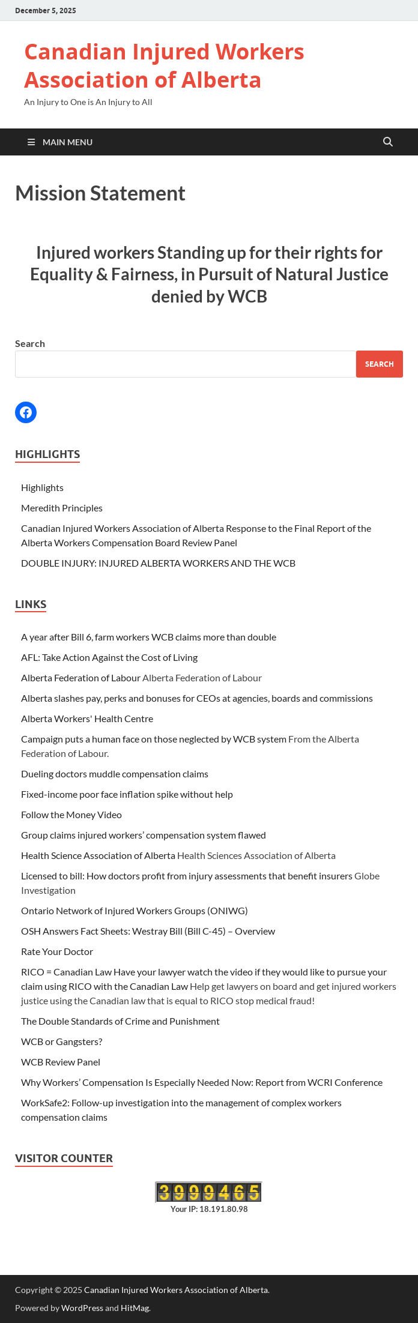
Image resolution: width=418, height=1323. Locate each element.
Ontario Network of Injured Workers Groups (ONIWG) (134, 910)
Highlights (42, 487)
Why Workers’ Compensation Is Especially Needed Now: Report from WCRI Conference (202, 1082)
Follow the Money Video (71, 814)
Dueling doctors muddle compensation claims (114, 773)
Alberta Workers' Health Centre (87, 718)
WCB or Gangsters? (61, 1041)
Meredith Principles (62, 507)
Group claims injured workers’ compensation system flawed (143, 834)
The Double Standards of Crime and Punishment (120, 1020)
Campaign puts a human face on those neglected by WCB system (153, 738)
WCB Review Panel (60, 1061)
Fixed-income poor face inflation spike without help (127, 794)
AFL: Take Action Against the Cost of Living (109, 657)
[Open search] (388, 142)
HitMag (135, 1308)
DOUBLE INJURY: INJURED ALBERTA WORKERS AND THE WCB (158, 562)
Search (30, 343)
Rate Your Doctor (57, 951)
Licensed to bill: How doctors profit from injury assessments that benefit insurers (187, 875)
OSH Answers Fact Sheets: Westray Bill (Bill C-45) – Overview (148, 930)
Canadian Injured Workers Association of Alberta (164, 65)
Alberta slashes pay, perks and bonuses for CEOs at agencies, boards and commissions (197, 698)
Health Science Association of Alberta (98, 855)
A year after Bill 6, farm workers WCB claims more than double (148, 636)
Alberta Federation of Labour (81, 677)
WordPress (82, 1308)
